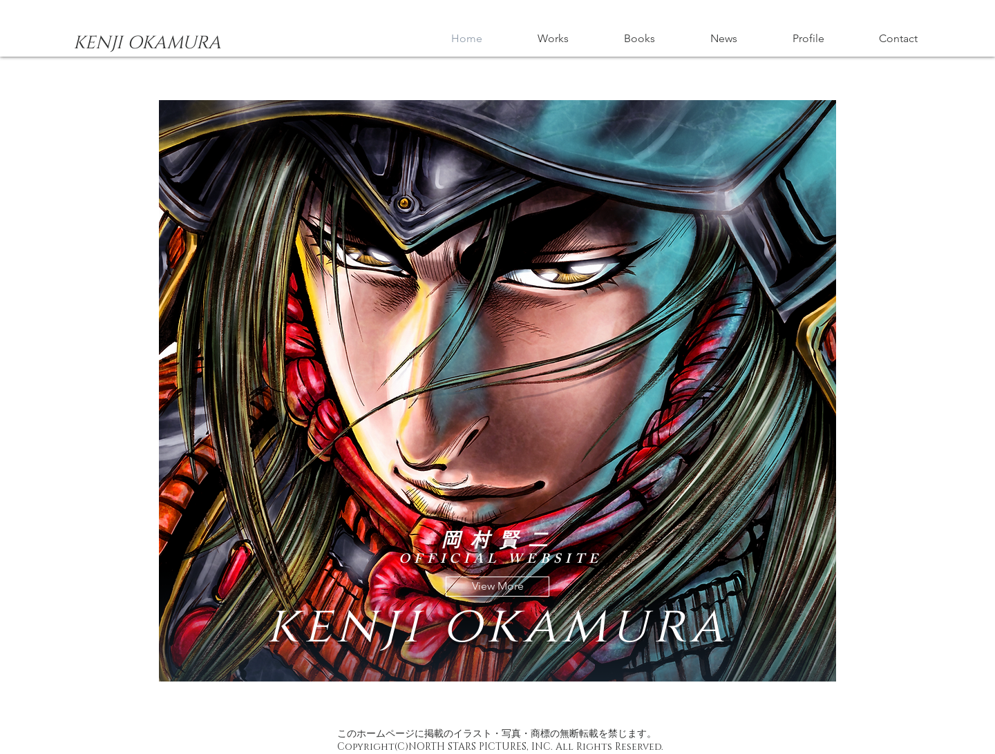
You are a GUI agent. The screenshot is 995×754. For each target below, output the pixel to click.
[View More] (497, 587)
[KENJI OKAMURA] (146, 44)
